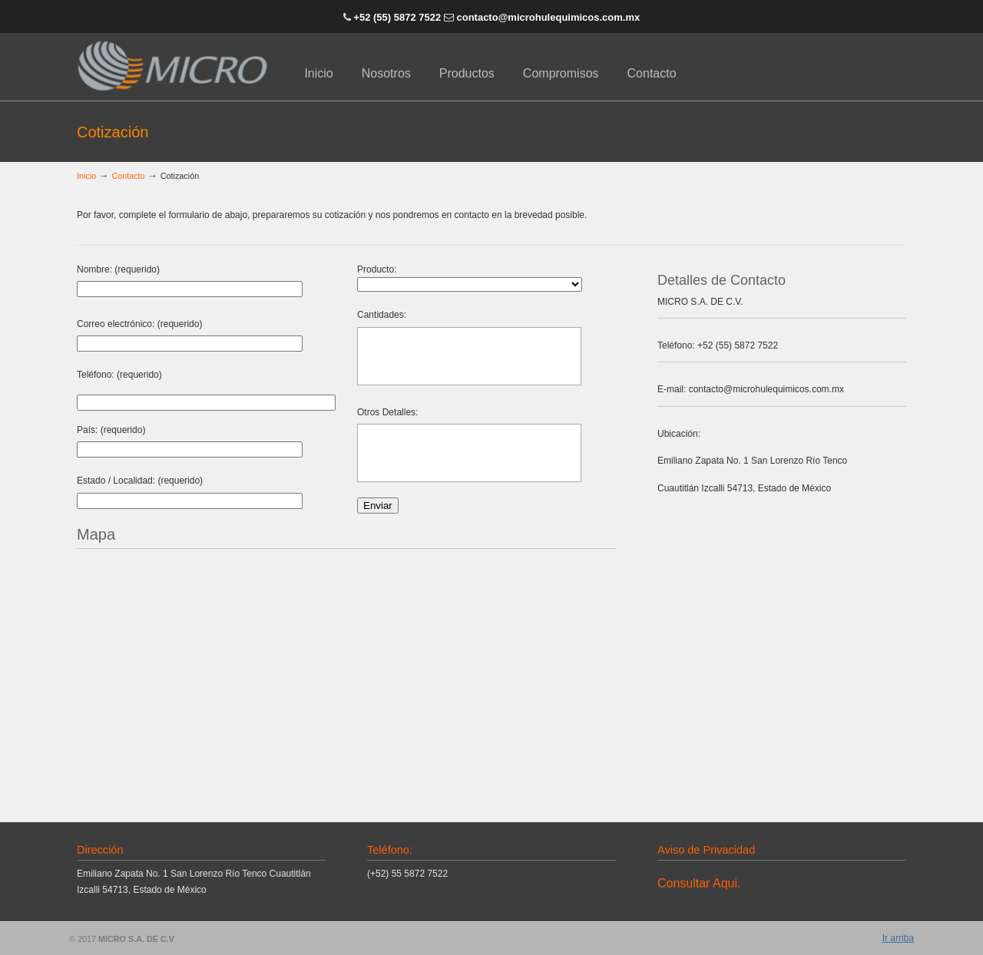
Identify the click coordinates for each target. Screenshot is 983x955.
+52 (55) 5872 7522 (396, 17)
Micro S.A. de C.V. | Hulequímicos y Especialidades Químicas (173, 66)
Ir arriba (898, 938)
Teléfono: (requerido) (119, 374)
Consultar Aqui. (698, 883)
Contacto (127, 175)
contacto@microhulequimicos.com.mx (548, 17)
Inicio (86, 175)
